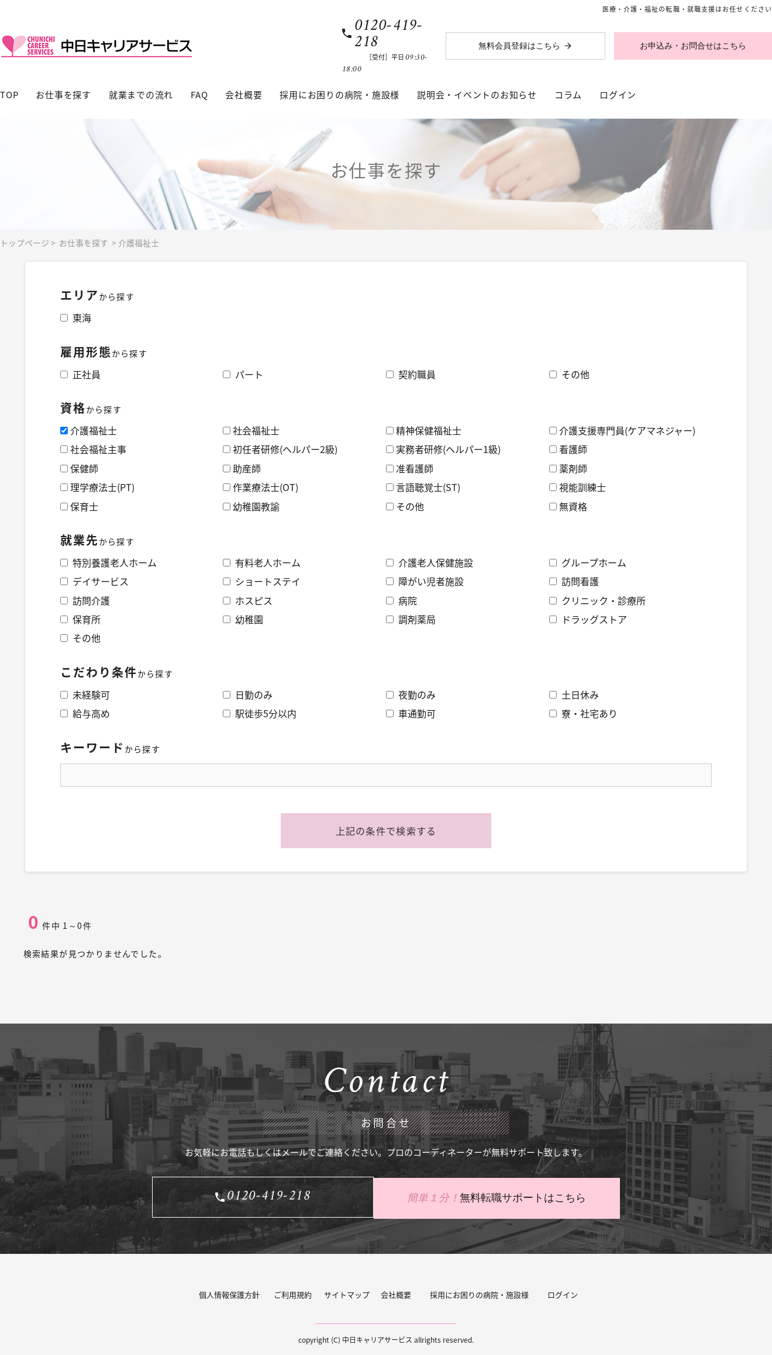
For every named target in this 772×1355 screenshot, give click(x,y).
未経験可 (85, 694)
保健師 (79, 468)
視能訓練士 (577, 487)
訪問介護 (85, 600)
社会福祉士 (251, 430)
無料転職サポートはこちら (502, 1196)
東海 (75, 317)
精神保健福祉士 (423, 430)
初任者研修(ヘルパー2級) (280, 449)
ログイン (617, 94)
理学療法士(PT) (97, 487)
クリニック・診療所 (597, 600)
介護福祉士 (138, 242)
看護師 (568, 449)
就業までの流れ (141, 94)
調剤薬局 (411, 619)
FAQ (199, 94)
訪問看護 (574, 581)
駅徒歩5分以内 (260, 713)
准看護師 (409, 468)
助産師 (242, 468)
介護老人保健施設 (429, 562)
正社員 (80, 374)
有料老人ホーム (262, 562)
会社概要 (243, 94)
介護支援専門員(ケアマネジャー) (622, 430)
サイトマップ (347, 1292)
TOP (9, 94)
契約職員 (411, 374)
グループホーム (587, 562)
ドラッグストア (588, 619)
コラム (568, 94)
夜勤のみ (411, 694)
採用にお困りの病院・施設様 (339, 94)
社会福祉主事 (93, 449)
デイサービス (94, 581)
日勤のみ (248, 694)
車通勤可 (411, 713)
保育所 (80, 619)
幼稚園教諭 (251, 506)
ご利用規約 (293, 1292)
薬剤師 (568, 468)
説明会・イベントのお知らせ (477, 94)
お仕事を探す (63, 94)
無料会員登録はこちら (519, 46)
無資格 (568, 506)
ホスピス (248, 600)
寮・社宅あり (583, 713)
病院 (401, 600)
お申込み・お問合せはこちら (693, 46)
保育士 (79, 506)
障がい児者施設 (425, 581)
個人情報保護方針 (229, 1292)
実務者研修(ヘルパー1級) (443, 449)
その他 (569, 374)
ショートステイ (262, 581)
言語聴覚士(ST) (423, 487)
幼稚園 (243, 619)
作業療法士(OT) (260, 487)
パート (243, 374)
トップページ (24, 242)
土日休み (574, 694)
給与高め (85, 713)
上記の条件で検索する (386, 831)
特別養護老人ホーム (108, 562)
